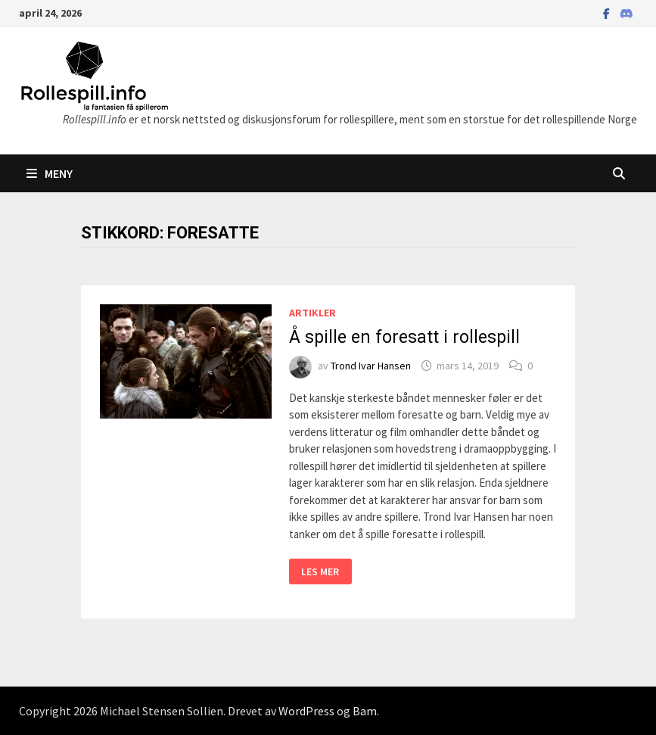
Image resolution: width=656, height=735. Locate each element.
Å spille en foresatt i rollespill (404, 337)
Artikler (312, 312)
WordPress (306, 710)
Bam (365, 710)
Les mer (326, 572)
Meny (49, 173)
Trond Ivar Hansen (371, 365)
